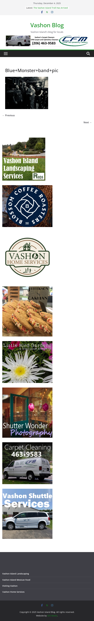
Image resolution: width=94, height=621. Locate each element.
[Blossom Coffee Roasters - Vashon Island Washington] (27, 187)
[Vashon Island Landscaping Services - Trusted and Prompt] (23, 139)
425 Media (52, 615)
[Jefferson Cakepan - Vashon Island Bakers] (27, 288)
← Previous (8, 115)
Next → (88, 122)
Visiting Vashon (9, 585)
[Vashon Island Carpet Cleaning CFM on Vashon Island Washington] (27, 444)
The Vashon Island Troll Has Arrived (51, 7)
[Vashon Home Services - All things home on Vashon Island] (27, 233)
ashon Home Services (14, 591)
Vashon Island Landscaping (15, 573)
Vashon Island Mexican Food (16, 579)
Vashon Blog (47, 25)
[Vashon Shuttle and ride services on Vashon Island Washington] (27, 490)
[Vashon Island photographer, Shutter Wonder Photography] (27, 389)
